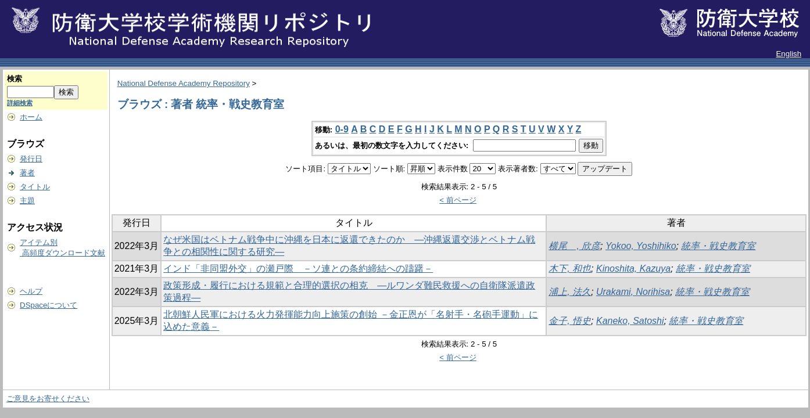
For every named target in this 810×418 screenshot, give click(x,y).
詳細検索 (20, 102)
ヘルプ (31, 291)
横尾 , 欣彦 (574, 246)
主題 (27, 200)
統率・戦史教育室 (718, 246)
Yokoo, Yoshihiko (640, 246)
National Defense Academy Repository (183, 83)
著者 (27, 172)
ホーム (31, 117)
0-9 (342, 129)
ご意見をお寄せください (47, 398)
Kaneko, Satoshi (630, 321)
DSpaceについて (48, 305)
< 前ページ (457, 200)
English (788, 53)
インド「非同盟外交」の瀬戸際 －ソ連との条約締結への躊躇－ (298, 268)
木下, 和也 (570, 268)
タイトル (35, 186)
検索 (14, 78)
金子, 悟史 (570, 321)
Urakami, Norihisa (633, 292)
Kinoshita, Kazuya (633, 268)
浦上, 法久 (570, 292)
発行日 (31, 158)
